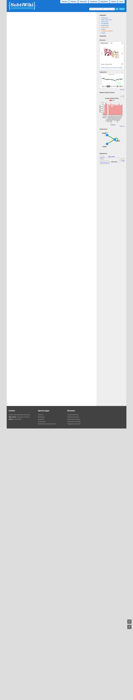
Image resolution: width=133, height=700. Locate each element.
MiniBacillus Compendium (47, 424)
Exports (103, 33)
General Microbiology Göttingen (19, 415)
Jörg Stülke (17, 419)
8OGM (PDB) (104, 67)
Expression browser (73, 421)
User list (40, 415)
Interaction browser (73, 419)
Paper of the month (106, 20)
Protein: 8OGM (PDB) (106, 64)
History (113, 1)
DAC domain (114, 67)
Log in (121, 1)
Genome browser (73, 415)
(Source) (122, 89)
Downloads (42, 421)
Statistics (41, 419)
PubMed (120, 67)
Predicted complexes (107, 31)
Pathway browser (73, 417)
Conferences (104, 18)
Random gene (105, 25)
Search (121, 9)
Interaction (83, 1)
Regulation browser (73, 424)
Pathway (73, 1)
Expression (93, 1)
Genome (64, 1)
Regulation (104, 1)
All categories (105, 23)
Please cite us (105, 27)
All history (41, 417)
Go (117, 9)
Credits (103, 29)
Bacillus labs (104, 21)
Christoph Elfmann (23, 417)
